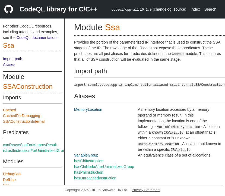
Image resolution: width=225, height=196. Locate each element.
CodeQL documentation (36, 37)
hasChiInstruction (88, 161)
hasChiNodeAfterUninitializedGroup (104, 166)
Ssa (8, 45)
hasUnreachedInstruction (95, 178)
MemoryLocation (88, 109)
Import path (12, 59)
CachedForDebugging (21, 116)
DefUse (9, 179)
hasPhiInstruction (88, 172)
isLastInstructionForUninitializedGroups (36, 150)
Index (195, 9)
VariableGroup (86, 155)
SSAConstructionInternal (24, 121)
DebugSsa (12, 174)
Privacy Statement (146, 190)
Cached (9, 110)
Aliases (9, 64)
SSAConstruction (28, 86)
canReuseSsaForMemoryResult (30, 145)
